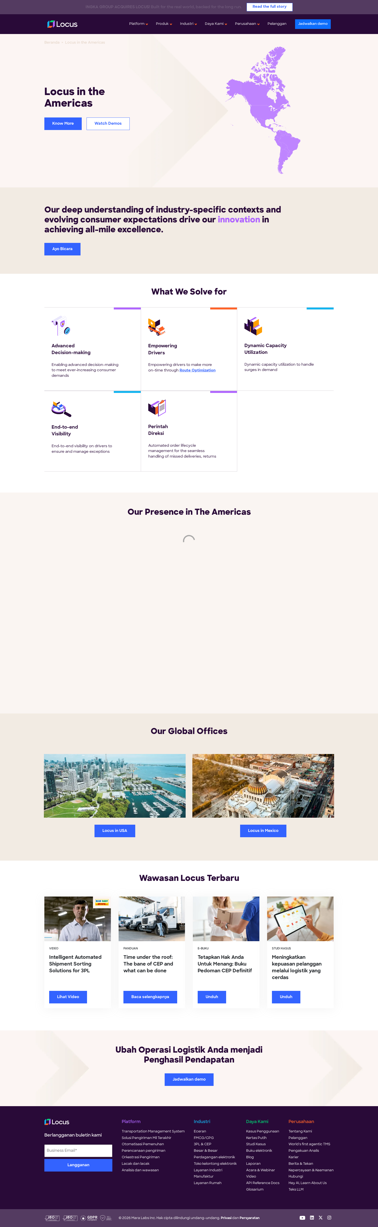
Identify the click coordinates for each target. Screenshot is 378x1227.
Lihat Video (68, 997)
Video (251, 1177)
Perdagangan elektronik (214, 1157)
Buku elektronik (259, 1151)
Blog (250, 1157)
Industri (186, 24)
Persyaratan (250, 1218)
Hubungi (296, 1177)
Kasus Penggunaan (262, 1131)
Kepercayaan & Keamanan (311, 1170)
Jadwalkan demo (313, 24)
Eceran (200, 1131)
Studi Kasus (256, 1144)
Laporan (253, 1164)
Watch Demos (108, 124)
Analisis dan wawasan (140, 1170)
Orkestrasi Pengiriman (141, 1157)
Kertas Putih (256, 1138)
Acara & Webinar (260, 1170)
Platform (136, 24)
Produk (162, 24)
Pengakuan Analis (304, 1151)
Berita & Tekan (301, 1164)
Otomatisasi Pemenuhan (143, 1144)
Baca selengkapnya (150, 997)
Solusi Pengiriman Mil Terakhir (146, 1138)
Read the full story (270, 7)
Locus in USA (114, 831)
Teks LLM (296, 1190)
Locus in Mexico (263, 831)
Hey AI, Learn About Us (308, 1183)
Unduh (212, 997)
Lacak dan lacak (135, 1164)
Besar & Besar (206, 1151)
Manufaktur (204, 1177)
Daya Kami (214, 24)
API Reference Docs (262, 1183)
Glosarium (254, 1190)
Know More (63, 124)
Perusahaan (245, 24)
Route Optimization (198, 370)
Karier (294, 1157)
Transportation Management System (153, 1131)
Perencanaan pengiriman (143, 1151)
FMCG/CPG (204, 1138)
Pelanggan (277, 24)
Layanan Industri (208, 1170)
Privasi (226, 1218)
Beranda (52, 43)
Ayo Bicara (62, 249)
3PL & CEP (202, 1144)
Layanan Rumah (208, 1183)
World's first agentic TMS (309, 1144)
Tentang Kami (300, 1131)
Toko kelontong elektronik (215, 1164)
